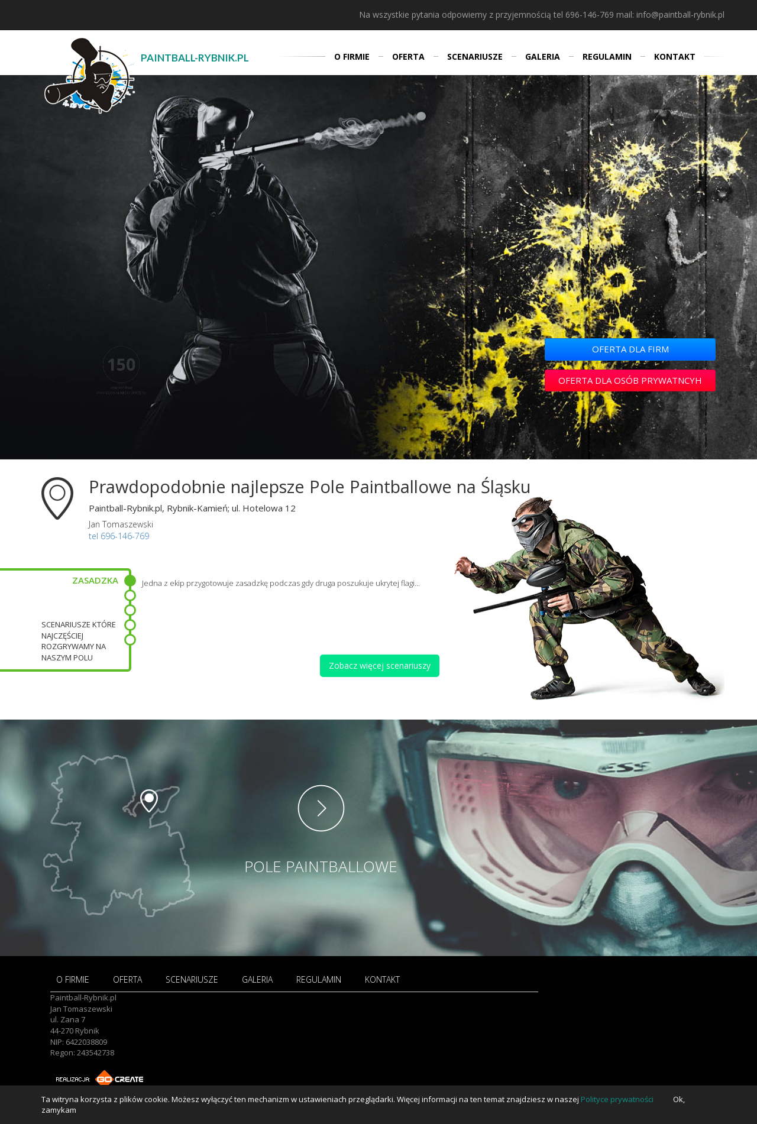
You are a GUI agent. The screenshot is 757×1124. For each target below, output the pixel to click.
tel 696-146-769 (584, 14)
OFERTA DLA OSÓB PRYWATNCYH (630, 380)
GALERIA (542, 56)
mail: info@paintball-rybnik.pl (670, 14)
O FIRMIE (352, 56)
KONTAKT (674, 56)
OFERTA (408, 56)
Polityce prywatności (617, 1099)
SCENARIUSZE (475, 56)
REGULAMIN (607, 56)
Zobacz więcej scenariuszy (380, 665)
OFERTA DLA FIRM (630, 349)
